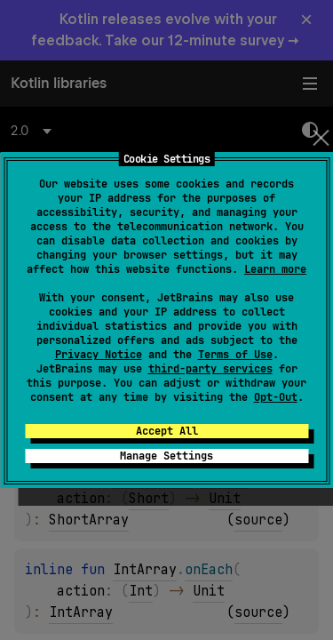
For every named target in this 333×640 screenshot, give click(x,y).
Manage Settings (166, 456)
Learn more (275, 269)
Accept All (167, 431)
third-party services (210, 369)
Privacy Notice (98, 355)
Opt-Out (275, 397)
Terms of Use (235, 355)
